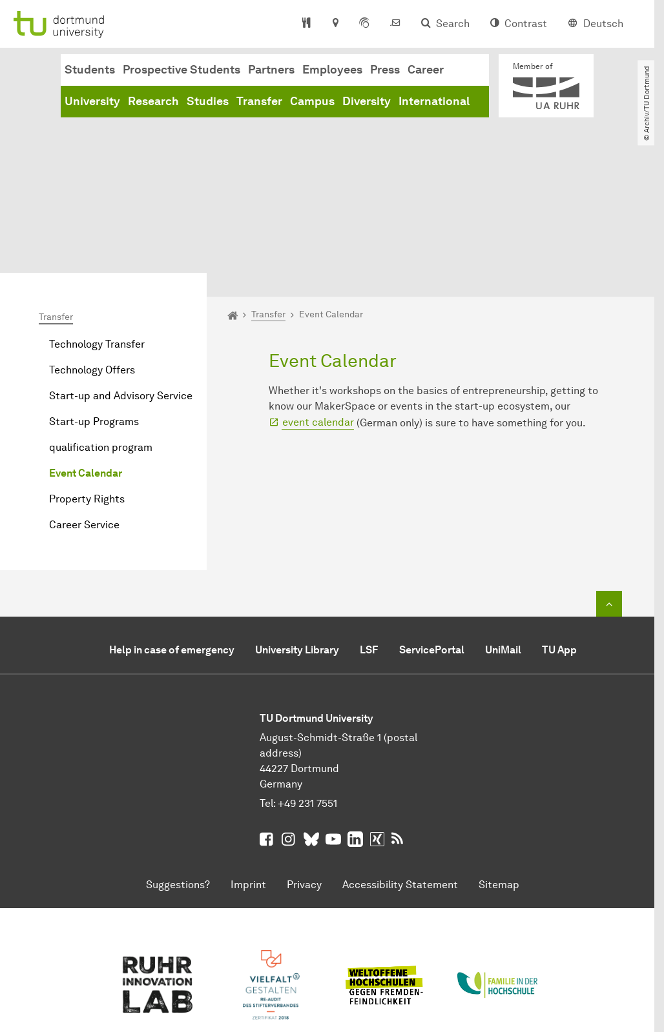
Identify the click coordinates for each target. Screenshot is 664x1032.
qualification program (100, 343)
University (92, 101)
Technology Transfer (97, 240)
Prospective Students (181, 70)
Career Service (84, 421)
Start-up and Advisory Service (120, 292)
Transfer (259, 101)
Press (385, 70)
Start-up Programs (94, 318)
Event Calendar (85, 369)
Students (90, 70)
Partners (271, 70)
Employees (332, 70)
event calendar (318, 318)
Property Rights (87, 395)
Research (153, 101)
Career (426, 70)
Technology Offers (92, 266)
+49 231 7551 (307, 699)
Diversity (366, 101)
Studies (208, 101)
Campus (312, 101)
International (434, 101)
